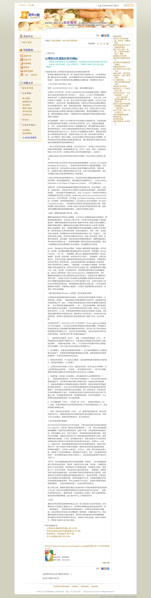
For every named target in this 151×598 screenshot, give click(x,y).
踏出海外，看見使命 (122, 73)
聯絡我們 (95, 586)
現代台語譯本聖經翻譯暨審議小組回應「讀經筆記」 (122, 106)
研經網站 (25, 63)
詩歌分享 (25, 60)
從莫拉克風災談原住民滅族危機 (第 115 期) (64, 531)
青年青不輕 (27, 111)
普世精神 (118, 36)
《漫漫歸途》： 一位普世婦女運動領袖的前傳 (122, 82)
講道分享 (25, 56)
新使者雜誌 (27, 133)
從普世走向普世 (120, 86)
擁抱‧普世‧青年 (120, 67)
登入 (24, 5)
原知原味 (26, 105)
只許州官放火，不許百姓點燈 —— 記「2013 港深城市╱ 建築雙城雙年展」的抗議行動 (122, 97)
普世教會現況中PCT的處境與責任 (122, 46)
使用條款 (75, 586)
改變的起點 (118, 119)
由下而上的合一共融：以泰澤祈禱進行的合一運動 (122, 51)
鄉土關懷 (26, 98)
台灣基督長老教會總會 (61, 586)
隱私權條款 (85, 586)
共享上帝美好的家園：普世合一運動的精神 (122, 40)
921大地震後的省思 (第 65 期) (58, 536)
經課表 (24, 67)
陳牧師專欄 (27, 88)
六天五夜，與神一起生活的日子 (122, 111)
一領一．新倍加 (28, 75)
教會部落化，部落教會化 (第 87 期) (60, 534)
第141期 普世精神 (70, 41)
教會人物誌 (27, 108)
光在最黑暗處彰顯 (121, 115)
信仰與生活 (27, 115)
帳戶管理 (27, 42)
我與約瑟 (118, 117)
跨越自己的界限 (120, 56)
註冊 (32, 5)
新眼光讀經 (26, 71)
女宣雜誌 (26, 130)
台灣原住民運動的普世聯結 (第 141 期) (62, 528)
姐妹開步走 (27, 102)
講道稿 (25, 120)
